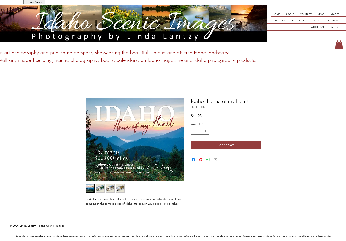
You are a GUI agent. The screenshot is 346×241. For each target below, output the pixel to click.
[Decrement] (193, 130)
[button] (339, 44)
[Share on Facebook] (193, 159)
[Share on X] (215, 159)
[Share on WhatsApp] (208, 159)
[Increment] (205, 130)
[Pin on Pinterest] (200, 159)
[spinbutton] (199, 130)
